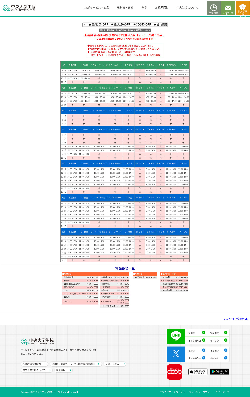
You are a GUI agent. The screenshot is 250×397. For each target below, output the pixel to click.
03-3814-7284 (182, 283)
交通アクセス (112, 363)
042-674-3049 (123, 287)
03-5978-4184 (182, 290)
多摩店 (191, 332)
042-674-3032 (92, 283)
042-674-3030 (123, 296)
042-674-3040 (151, 277)
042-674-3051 (123, 300)
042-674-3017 (92, 287)
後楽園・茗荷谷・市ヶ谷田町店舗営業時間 (73, 363)
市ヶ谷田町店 (194, 340)
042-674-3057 (92, 290)
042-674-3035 (92, 301)
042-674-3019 (123, 277)
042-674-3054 (123, 293)
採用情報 (60, 370)
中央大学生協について (34, 370)
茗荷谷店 (214, 340)
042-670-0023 (123, 302)
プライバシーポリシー (200, 392)
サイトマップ (222, 392)
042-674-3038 (92, 280)
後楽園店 (214, 332)
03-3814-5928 (182, 277)
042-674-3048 (123, 283)
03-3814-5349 (182, 280)
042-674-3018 (123, 280)
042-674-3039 (123, 290)
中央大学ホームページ (171, 392)
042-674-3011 (92, 277)
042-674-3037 (92, 293)
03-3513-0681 (182, 287)
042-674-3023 (123, 306)
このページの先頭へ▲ (235, 318)
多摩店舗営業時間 (32, 363)
